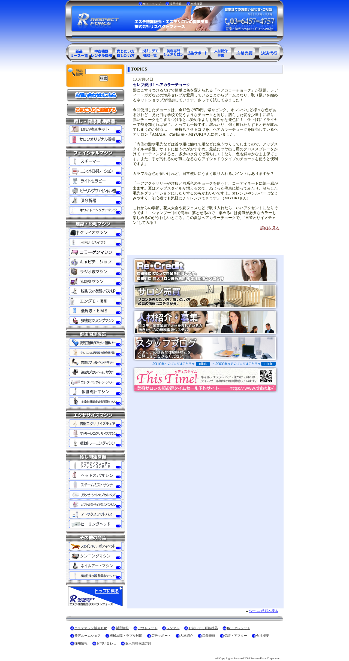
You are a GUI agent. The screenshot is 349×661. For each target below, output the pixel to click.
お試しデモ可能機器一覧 (149, 52)
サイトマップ (152, 3)
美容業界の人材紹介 (221, 52)
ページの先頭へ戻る (263, 611)
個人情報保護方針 (138, 643)
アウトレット (147, 628)
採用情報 (176, 3)
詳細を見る (269, 228)
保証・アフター (235, 636)
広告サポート (161, 636)
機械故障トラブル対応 (126, 636)
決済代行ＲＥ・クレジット (269, 52)
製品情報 (122, 628)
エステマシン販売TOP (90, 628)
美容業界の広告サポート (197, 52)
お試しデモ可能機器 (203, 628)
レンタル (172, 628)
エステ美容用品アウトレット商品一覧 (101, 52)
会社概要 (197, 3)
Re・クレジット (238, 628)
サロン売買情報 (245, 52)
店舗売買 (208, 636)
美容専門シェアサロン (173, 52)
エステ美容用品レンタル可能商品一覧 (125, 52)
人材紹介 (186, 636)
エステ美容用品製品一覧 (77, 52)
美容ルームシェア (87, 636)
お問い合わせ (106, 643)
